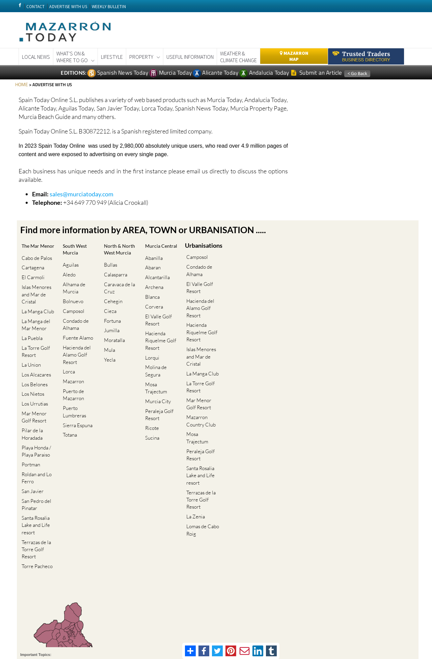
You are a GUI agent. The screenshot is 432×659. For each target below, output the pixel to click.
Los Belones (33, 365)
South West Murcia (77, 249)
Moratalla (113, 331)
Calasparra (114, 280)
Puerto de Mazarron (72, 369)
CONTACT (35, 6)
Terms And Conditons (295, 631)
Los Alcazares (35, 358)
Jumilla (110, 323)
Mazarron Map (294, 56)
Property (141, 56)
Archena (153, 286)
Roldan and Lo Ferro (35, 441)
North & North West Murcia (119, 253)
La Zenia (194, 472)
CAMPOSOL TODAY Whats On (50, 615)
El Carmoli (31, 278)
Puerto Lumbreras (73, 383)
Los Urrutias (33, 380)
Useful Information (190, 56)
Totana (68, 401)
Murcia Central (154, 249)
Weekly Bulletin (330, 615)
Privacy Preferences (162, 633)
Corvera (153, 300)
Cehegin (112, 302)
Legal (351, 631)
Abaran (151, 271)
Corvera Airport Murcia (169, 615)
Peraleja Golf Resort (158, 383)
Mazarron (72, 358)
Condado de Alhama (74, 311)
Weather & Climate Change (238, 57)
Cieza (109, 309)
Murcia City (156, 373)
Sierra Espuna (76, 394)
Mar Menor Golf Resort (38, 391)
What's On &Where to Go (72, 57)
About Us (367, 631)
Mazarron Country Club (199, 397)
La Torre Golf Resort (34, 340)
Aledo (67, 271)
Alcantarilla (156, 278)
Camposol (72, 300)
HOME (21, 84)
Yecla (108, 345)
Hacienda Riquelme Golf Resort (159, 329)
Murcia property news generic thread (276, 615)
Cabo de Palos (35, 264)
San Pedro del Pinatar (35, 463)
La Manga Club (36, 307)
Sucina (151, 401)
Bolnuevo (71, 293)
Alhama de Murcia (72, 282)
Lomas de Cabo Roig (201, 483)
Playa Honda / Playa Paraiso (35, 419)
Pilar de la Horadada (31, 405)
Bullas (109, 273)
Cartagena (31, 271)
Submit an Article (316, 72)
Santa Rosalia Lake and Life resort (34, 481)
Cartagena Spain (100, 615)
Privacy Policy (330, 631)
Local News (36, 56)
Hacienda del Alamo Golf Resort (75, 336)
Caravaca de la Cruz (118, 291)
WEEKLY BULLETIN (109, 6)
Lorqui (151, 344)
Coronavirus (132, 615)
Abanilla (152, 264)
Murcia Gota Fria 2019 (216, 615)
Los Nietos (31, 373)
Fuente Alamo (76, 322)
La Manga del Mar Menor (34, 318)
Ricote (151, 394)
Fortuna (111, 316)
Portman (29, 431)
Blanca (151, 293)
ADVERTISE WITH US (68, 6)
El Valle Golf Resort (157, 311)
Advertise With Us (396, 631)
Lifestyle (112, 56)
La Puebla (30, 329)
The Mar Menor (31, 249)
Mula (108, 338)
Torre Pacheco (35, 517)
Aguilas (69, 264)
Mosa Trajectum (161, 365)
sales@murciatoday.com (81, 193)
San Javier (31, 452)
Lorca (67, 351)
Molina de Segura (154, 355)
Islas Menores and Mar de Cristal (35, 293)
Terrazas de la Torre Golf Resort (35, 503)
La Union (29, 351)
